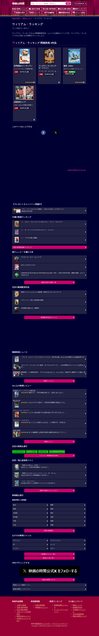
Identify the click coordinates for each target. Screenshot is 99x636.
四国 (51, 521)
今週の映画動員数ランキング (22, 247)
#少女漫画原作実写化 (56, 451)
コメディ (16, 548)
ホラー (52, 548)
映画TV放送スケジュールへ (49, 490)
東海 (51, 509)
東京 (14, 505)
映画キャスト (27, 18)
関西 (14, 509)
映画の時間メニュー (19, 9)
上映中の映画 (34, 9)
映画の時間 (16, 18)
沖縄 (51, 525)
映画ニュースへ (49, 381)
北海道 (15, 513)
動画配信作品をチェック (49, 317)
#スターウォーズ (18, 451)
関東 (51, 505)
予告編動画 (49, 12)
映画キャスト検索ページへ (22, 585)
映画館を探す (19, 12)
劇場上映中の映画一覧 (49, 282)
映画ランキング (79, 9)
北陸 (51, 517)
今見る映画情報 (78, 614)
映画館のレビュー (41, 607)
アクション (16, 540)
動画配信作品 (64, 12)
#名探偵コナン (31, 451)
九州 (14, 525)
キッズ (52, 544)
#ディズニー (43, 451)
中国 (14, 521)
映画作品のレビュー (24, 616)
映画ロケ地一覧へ (49, 558)
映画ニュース (34, 12)
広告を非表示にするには (76, 170)
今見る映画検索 (79, 3)
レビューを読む (79, 12)
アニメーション (55, 540)
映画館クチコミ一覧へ (49, 554)
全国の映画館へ (49, 530)
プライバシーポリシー (60, 624)
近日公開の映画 (64, 9)
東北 (51, 513)
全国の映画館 (40, 605)
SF (14, 544)
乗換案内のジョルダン (43, 624)
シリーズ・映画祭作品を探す (48, 455)
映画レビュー (48, 441)
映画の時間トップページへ (22, 589)
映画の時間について (48, 580)
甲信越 (15, 517)
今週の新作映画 (49, 9)
